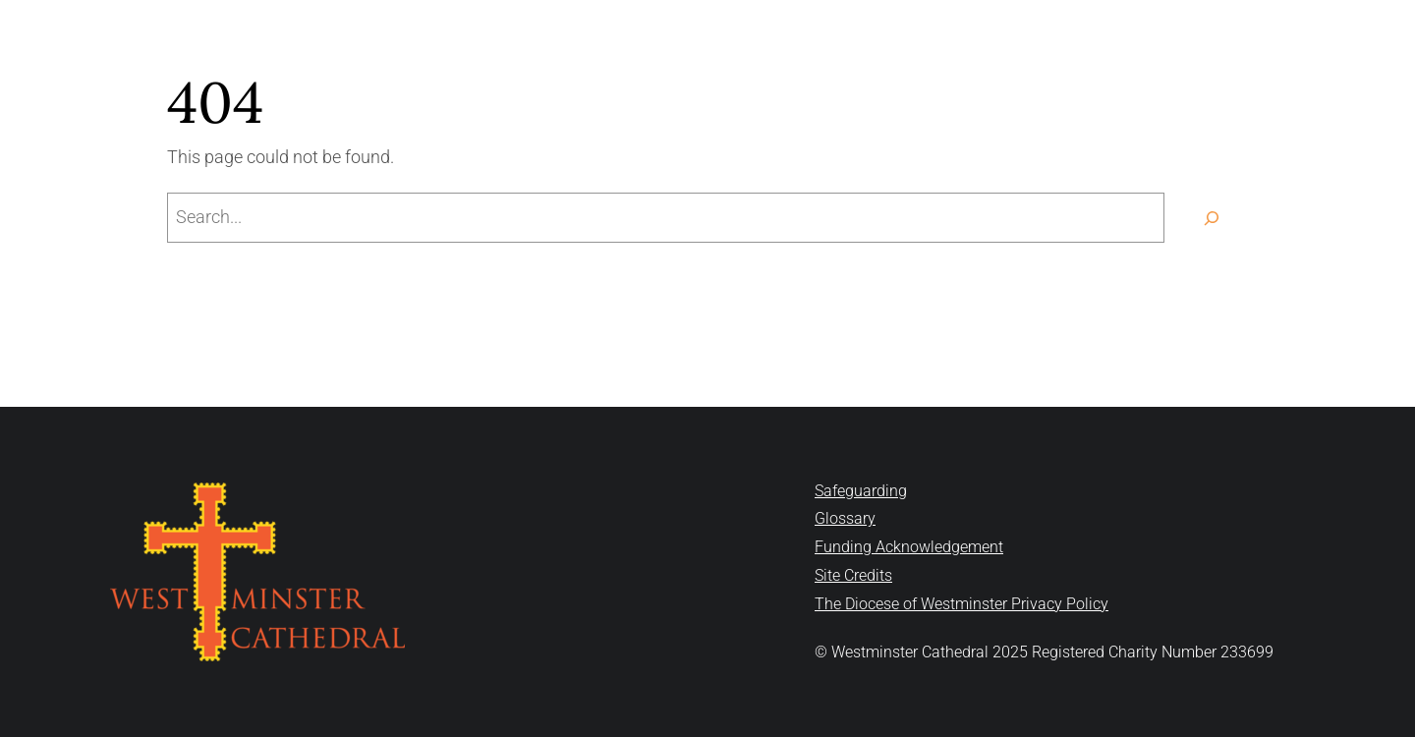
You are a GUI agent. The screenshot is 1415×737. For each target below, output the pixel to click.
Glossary (845, 518)
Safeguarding (861, 491)
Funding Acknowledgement (909, 547)
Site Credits (853, 575)
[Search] (1211, 218)
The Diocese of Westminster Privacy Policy (961, 604)
